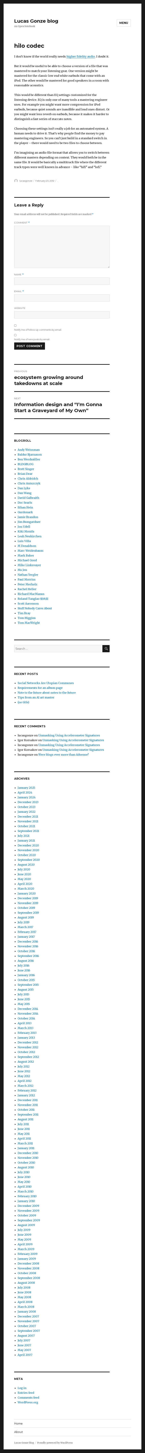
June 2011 (24, 1129)
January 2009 (27, 1258)
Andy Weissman (29, 449)
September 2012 (28, 1057)
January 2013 (26, 1037)
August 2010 (26, 1167)
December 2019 (28, 898)
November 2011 (28, 1105)
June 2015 (24, 999)
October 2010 (26, 1162)
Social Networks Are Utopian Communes (46, 683)
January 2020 (27, 893)
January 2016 (26, 975)
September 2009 (29, 1220)
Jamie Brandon (28, 517)
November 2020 (28, 850)
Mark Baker (26, 555)
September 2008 (29, 1278)
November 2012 (28, 1047)
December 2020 (28, 845)
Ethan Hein (25, 507)
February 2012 (27, 1090)
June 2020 (24, 874)
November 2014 (28, 1013)
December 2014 (28, 1008)
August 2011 (25, 1119)
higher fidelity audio (81, 56)
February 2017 (27, 932)
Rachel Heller (27, 589)
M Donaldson (27, 546)
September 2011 (28, 1114)
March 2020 (26, 888)
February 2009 (27, 1254)
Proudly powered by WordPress (55, 1442)
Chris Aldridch (28, 478)
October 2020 (27, 855)
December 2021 (28, 816)
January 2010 (26, 1201)
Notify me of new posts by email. (32, 339)
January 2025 (26, 787)
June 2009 (24, 1234)
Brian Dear (25, 473)
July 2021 (23, 835)
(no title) (23, 702)
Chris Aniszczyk (29, 483)
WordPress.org (28, 1402)
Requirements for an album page (40, 688)
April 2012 (24, 1081)
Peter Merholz (27, 584)
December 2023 (28, 802)
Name (19, 274)
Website (19, 308)
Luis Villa (24, 541)
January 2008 (27, 1311)
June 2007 (24, 1345)
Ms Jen (22, 570)
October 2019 (26, 908)
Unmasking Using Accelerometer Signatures (69, 735)
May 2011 (24, 1133)
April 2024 (25, 792)
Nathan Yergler (28, 574)
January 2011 (26, 1148)
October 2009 (27, 1215)
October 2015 (26, 980)
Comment (22, 222)
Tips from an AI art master (36, 697)
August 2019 (26, 917)
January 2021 (26, 840)
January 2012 (26, 1095)
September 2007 (29, 1331)
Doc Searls (25, 502)
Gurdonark (25, 512)
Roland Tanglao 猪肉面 (33, 598)
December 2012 (28, 1042)
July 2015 (23, 994)
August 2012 (26, 1061)
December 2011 (28, 1100)
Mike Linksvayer (29, 565)
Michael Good (27, 560)
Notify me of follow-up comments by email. (38, 329)
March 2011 (25, 1143)
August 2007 (26, 1335)
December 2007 (28, 1316)
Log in (22, 1388)
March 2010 (26, 1191)
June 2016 (24, 970)
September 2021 (28, 831)
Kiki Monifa (26, 531)
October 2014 (26, 1018)
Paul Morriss (27, 579)
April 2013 (24, 1023)
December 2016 (28, 941)
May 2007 (24, 1350)
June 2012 (24, 1071)
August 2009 (26, 1225)
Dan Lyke (24, 488)
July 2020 (24, 869)
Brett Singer (26, 469)
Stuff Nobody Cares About (35, 608)
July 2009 (24, 1230)
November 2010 (28, 1157)
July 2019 (23, 922)
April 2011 (24, 1138)
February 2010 (27, 1196)
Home (18, 1423)
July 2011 (23, 1124)
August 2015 (26, 989)
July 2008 (24, 1287)
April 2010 (25, 1186)
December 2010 (28, 1153)
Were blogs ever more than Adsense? (63, 754)
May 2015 (24, 1004)
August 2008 (26, 1282)
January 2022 (26, 811)
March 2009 (26, 1249)
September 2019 (28, 912)
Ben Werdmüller (29, 459)
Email (19, 291)
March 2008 (26, 1306)
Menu (123, 23)
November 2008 (28, 1268)
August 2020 (26, 864)
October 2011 (26, 1109)
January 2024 (27, 797)
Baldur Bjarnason (30, 454)
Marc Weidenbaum (30, 550)
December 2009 (28, 1206)
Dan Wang (24, 493)
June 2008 (24, 1292)
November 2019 (28, 903)
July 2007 (24, 1340)
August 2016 (26, 960)
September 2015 (28, 984)
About (18, 1432)
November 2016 (28, 946)
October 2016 (26, 951)
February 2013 (27, 1033)
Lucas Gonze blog (36, 21)
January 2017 (26, 936)
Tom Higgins (27, 618)
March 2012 (25, 1085)
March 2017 (25, 927)
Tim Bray (24, 613)
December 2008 (28, 1263)
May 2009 (24, 1239)
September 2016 (28, 956)
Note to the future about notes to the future (47, 692)
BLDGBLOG (25, 464)
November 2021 (28, 821)
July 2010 (24, 1172)
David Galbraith (28, 497)
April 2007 (25, 1355)
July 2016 (23, 965)
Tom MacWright (29, 622)
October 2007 (27, 1326)
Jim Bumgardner (29, 522)
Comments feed (28, 1397)
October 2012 (26, 1052)
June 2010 (24, 1177)
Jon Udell (24, 526)
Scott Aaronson (28, 603)
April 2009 (25, 1244)
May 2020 (24, 879)
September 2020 (29, 860)
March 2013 (25, 1028)
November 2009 (28, 1210)
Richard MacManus (31, 594)
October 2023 (26, 807)
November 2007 (28, 1321)
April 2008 (25, 1302)
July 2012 (23, 1066)
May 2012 (24, 1076)
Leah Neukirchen (29, 536)
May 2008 (24, 1297)
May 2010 (24, 1182)
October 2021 (26, 826)
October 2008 (27, 1273)
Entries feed (26, 1392)
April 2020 (25, 884)
